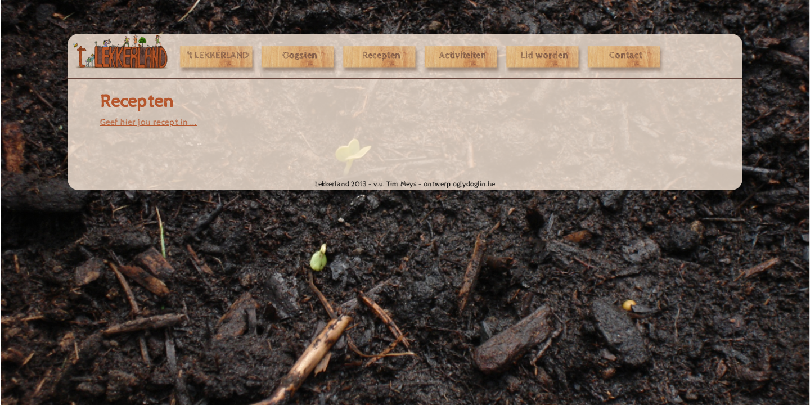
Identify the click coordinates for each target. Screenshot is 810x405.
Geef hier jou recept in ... (148, 122)
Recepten (381, 56)
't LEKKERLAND (218, 56)
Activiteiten (462, 56)
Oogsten (299, 56)
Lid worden (544, 56)
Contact (625, 56)
